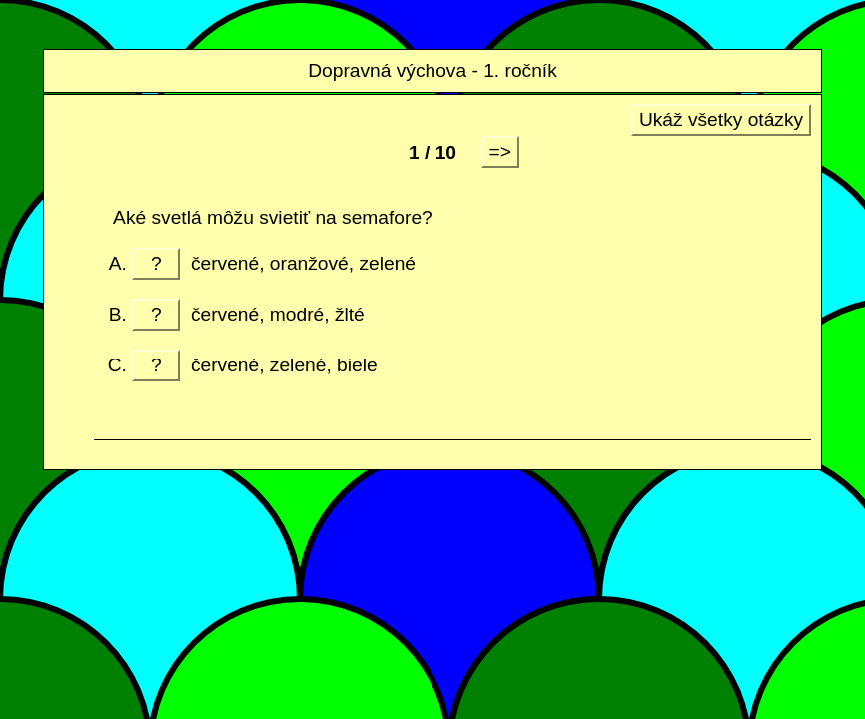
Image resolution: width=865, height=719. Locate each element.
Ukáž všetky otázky (721, 119)
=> (500, 151)
